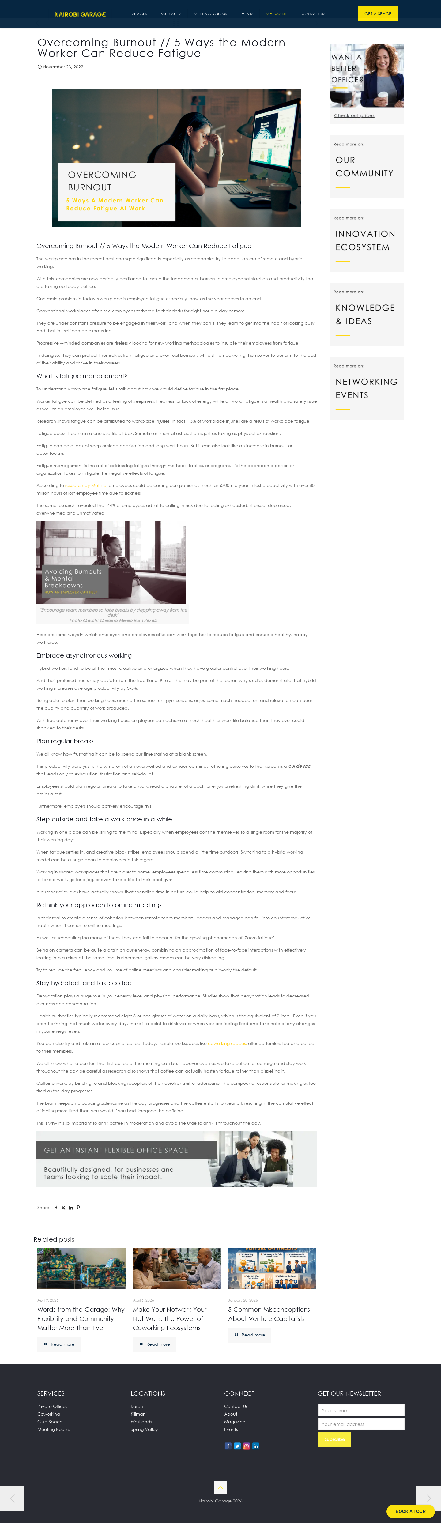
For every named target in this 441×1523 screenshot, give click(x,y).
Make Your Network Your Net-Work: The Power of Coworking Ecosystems (169, 1318)
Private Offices (52, 1406)
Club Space (49, 1421)
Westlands (141, 1421)
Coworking (48, 1413)
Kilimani (139, 1413)
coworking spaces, (227, 1043)
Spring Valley (144, 1429)
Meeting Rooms (53, 1429)
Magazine (234, 1421)
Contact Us (235, 1406)
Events (231, 1429)
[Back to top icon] (220, 1487)
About (230, 1413)
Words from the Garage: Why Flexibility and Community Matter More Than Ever (81, 1318)
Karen (137, 1406)
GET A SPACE (377, 13)
